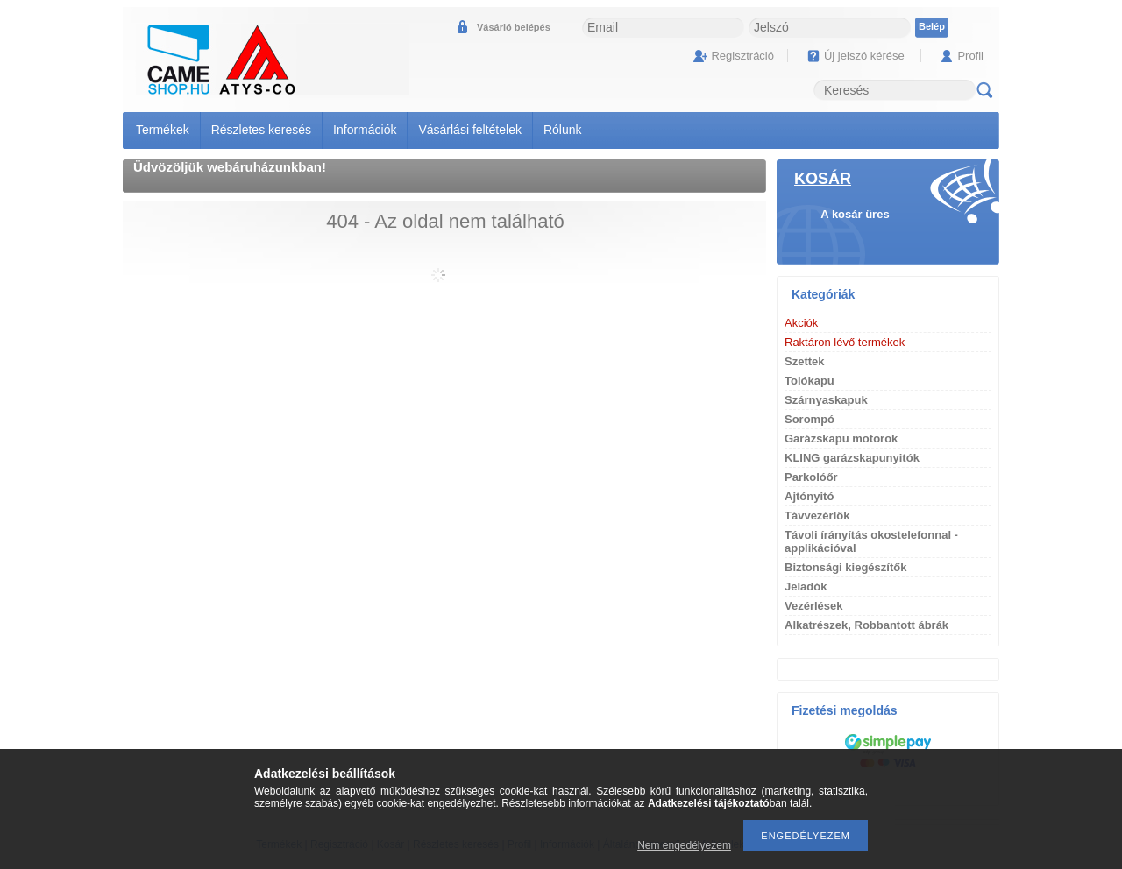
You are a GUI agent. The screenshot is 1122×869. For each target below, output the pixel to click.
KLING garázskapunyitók (852, 457)
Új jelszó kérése (864, 55)
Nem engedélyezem (684, 845)
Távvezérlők (817, 515)
